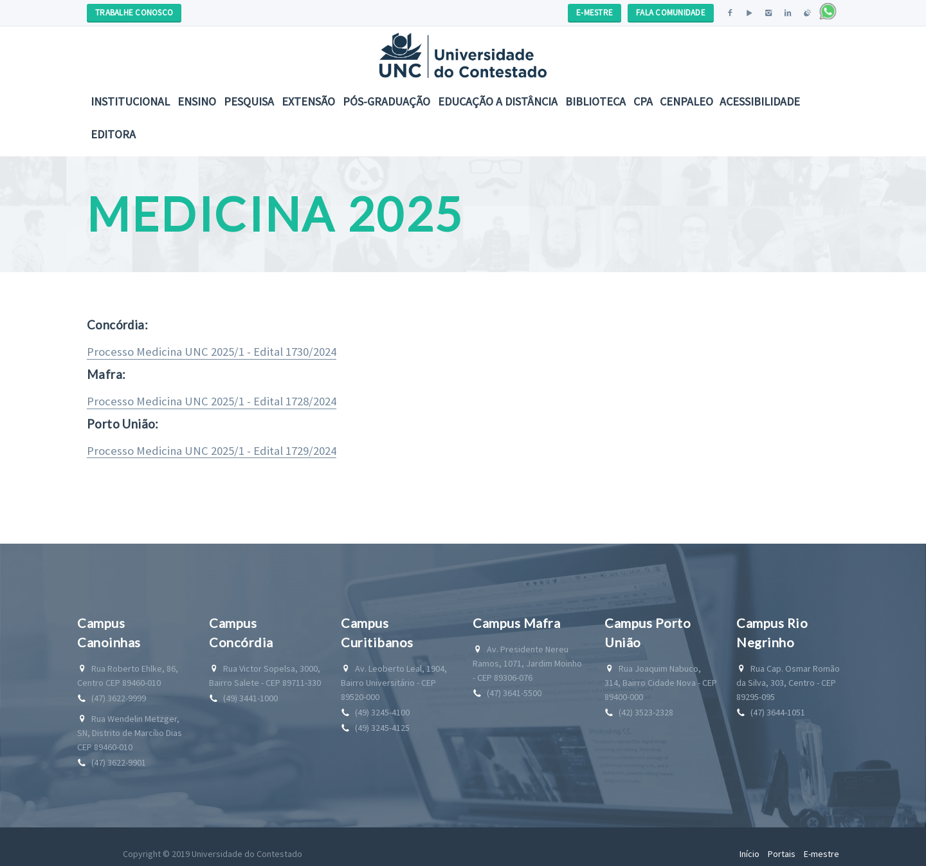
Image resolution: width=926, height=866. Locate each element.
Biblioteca (595, 101)
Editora (113, 134)
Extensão (308, 101)
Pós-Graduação (386, 101)
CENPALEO (686, 101)
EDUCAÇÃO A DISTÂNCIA (498, 101)
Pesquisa (249, 101)
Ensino (196, 101)
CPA (643, 101)
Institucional (130, 101)
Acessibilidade (760, 101)
